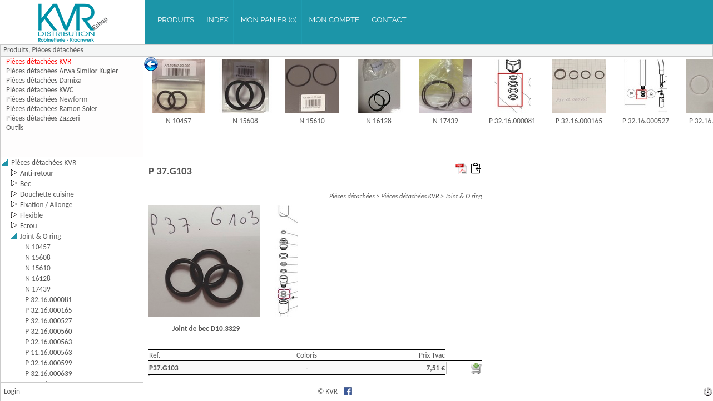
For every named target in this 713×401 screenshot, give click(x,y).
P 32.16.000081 (512, 121)
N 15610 (311, 121)
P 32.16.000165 (579, 121)
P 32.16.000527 (645, 121)
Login (12, 391)
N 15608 (245, 121)
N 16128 (378, 121)
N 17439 (445, 121)
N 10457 (178, 121)
